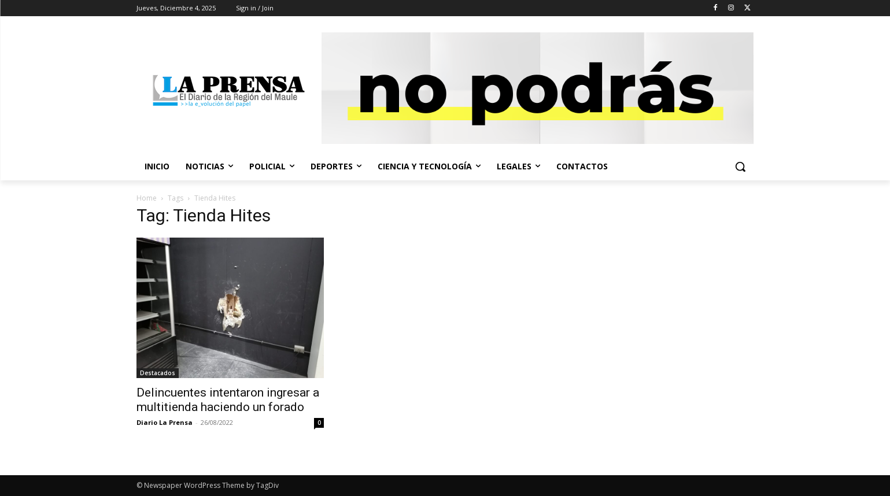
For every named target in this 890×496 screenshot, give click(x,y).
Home (146, 198)
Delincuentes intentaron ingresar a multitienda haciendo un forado (227, 400)
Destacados (157, 373)
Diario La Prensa (164, 422)
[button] (740, 166)
